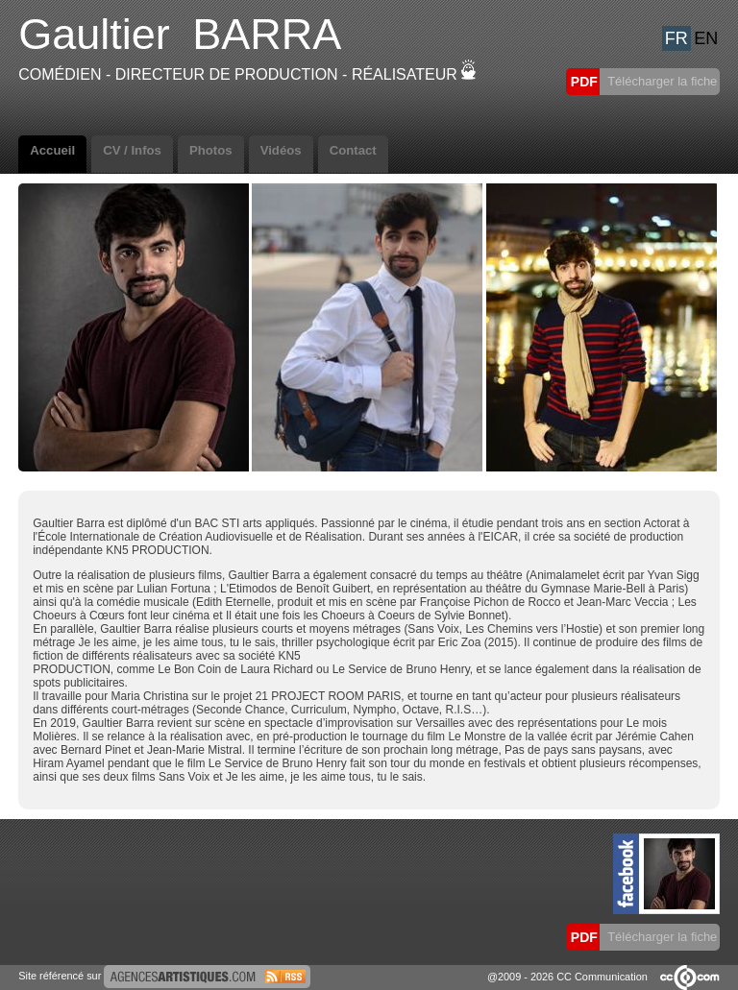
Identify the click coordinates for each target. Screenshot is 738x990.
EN (706, 38)
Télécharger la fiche (661, 81)
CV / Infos (132, 150)
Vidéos (281, 150)
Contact (353, 150)
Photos (211, 150)
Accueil (52, 150)
